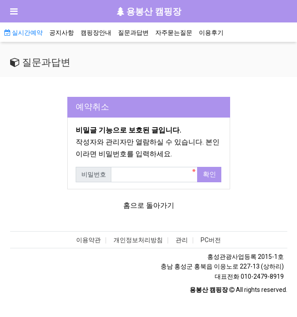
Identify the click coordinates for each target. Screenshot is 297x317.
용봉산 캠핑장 (149, 11)
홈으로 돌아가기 (148, 205)
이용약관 (88, 239)
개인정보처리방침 (138, 239)
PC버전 (211, 239)
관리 (182, 239)
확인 (209, 174)
